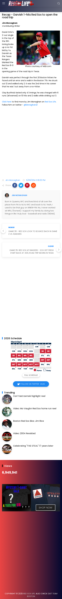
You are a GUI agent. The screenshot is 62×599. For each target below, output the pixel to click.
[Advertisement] (31, 136)
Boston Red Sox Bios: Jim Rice (28, 414)
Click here (6, 95)
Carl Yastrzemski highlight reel (29, 389)
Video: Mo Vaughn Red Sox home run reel (34, 401)
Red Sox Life (50, 95)
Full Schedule (31, 368)
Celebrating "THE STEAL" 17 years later (33, 439)
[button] (14, 178)
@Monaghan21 (30, 98)
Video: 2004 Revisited (24, 426)
